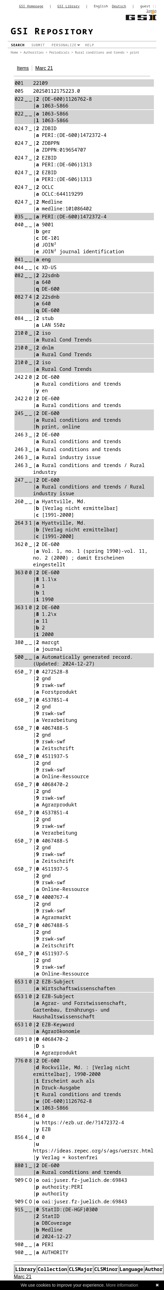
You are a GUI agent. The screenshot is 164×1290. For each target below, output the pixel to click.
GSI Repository (52, 31)
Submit (38, 45)
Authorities (34, 52)
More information (122, 1285)
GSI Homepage (31, 6)
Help (89, 45)
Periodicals (59, 52)
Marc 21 (44, 68)
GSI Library (69, 6)
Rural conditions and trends (100, 52)
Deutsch (119, 6)
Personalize (64, 45)
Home (14, 52)
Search (17, 45)
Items (23, 68)
